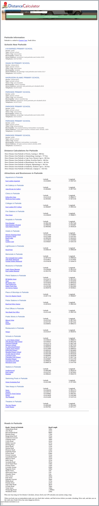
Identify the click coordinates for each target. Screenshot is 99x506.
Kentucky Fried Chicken (13, 393)
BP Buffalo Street (11, 279)
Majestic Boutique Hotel (13, 235)
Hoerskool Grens (11, 362)
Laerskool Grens (11, 355)
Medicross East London (13, 199)
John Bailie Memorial (12, 259)
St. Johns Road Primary (13, 347)
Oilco (7, 322)
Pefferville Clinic (11, 197)
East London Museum (12, 271)
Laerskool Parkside (11, 343)
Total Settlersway (11, 284)
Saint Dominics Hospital (13, 225)
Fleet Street (9, 215)
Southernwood (10, 370)
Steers (7, 390)
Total (7, 281)
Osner (7, 240)
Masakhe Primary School (13, 352)
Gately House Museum (13, 269)
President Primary (11, 359)
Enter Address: (25, 12)
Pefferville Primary (11, 350)
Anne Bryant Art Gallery (13, 189)
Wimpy (8, 332)
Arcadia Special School (13, 354)
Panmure (8, 374)
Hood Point (9, 250)
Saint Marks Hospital (12, 226)
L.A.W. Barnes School (12, 340)
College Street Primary (13, 348)
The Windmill (10, 397)
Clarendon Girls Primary (13, 357)
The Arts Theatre (11, 405)
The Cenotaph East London (14, 258)
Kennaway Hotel (11, 236)
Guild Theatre (10, 407)
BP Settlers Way (11, 282)
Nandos (8, 392)
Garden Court (10, 241)
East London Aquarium (13, 181)
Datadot (8, 324)
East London (9, 372)
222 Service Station (12, 288)
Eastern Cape (23, 40)
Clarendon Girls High (12, 361)
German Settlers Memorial (14, 261)
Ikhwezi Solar (10, 320)
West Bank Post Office (13, 312)
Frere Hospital (10, 223)
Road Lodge (9, 238)
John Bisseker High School (14, 341)
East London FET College (14, 207)
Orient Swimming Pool (13, 382)
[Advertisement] (51, 29)
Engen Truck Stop (11, 286)
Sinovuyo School (11, 345)
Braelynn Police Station (13, 304)
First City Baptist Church (13, 296)
